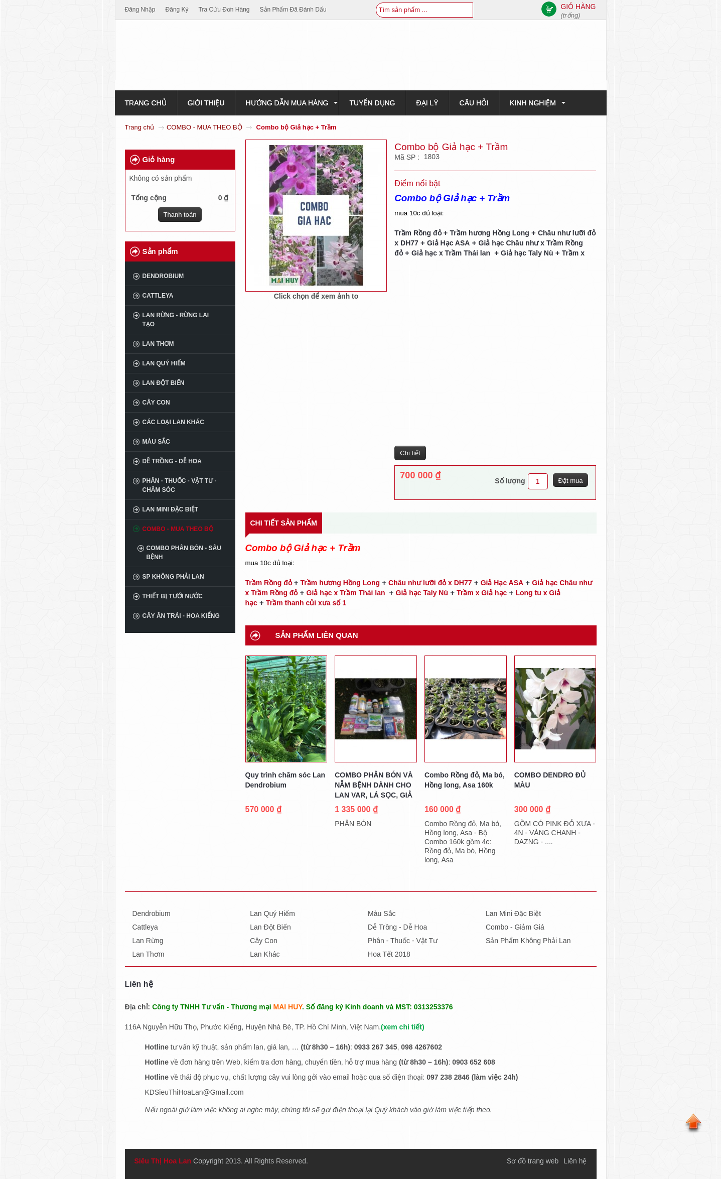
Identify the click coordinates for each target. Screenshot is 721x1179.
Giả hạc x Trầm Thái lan (451, 253)
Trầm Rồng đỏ (418, 233)
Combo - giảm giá (515, 927)
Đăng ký (177, 9)
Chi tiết (410, 453)
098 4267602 (421, 1047)
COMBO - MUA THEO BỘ (204, 127)
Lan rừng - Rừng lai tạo (175, 320)
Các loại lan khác (173, 422)
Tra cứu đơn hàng (224, 9)
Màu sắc (156, 441)
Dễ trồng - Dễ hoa (172, 461)
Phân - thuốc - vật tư (403, 941)
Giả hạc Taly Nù (527, 253)
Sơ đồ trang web (532, 1161)
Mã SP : (407, 157)
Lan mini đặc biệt (170, 509)
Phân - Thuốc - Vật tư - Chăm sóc (179, 485)
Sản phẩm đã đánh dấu (293, 9)
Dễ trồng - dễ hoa (397, 927)
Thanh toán (180, 214)
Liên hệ (575, 1161)
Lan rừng (148, 941)
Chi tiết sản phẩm (283, 523)
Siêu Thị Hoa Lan (163, 1161)
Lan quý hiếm (164, 363)
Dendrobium (163, 276)
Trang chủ (140, 127)
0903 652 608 (473, 1062)
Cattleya (158, 295)
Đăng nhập (140, 9)
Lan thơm (158, 343)
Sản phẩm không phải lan (528, 941)
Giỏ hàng (158, 159)
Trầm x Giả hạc (482, 593)
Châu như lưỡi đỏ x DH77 (430, 583)
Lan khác (264, 954)
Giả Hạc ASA (448, 243)
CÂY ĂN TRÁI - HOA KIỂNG (181, 615)
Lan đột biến (163, 382)
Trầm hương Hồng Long (489, 233)
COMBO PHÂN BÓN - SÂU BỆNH (184, 553)
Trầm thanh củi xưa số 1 (306, 603)
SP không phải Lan (173, 576)
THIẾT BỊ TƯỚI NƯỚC (172, 596)
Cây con (156, 402)
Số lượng (510, 481)
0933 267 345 (375, 1047)
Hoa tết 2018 (389, 954)
